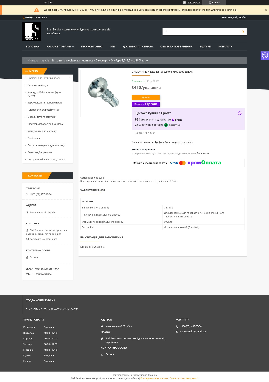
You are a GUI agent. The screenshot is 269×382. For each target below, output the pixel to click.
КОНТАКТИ (226, 46)
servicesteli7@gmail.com (43, 239)
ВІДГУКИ (205, 46)
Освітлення (34, 138)
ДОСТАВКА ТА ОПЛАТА (138, 46)
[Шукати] (243, 31)
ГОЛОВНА (32, 46)
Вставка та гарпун (38, 85)
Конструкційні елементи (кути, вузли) (44, 94)
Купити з (145, 104)
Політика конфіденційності (184, 378)
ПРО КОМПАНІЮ (92, 46)
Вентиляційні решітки (40, 152)
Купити (146, 97)
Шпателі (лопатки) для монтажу (45, 124)
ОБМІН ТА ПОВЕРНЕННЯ (176, 46)
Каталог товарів (40, 60)
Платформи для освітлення (43, 109)
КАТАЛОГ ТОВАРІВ (59, 46)
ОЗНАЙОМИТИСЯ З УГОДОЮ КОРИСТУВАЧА (53, 308)
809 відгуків (194, 2)
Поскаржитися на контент (154, 378)
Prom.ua (152, 375)
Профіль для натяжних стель (44, 78)
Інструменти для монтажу (42, 131)
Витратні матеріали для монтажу (72, 60)
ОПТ (112, 46)
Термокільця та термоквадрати (45, 102)
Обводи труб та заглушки (42, 116)
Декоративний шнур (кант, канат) (46, 159)
